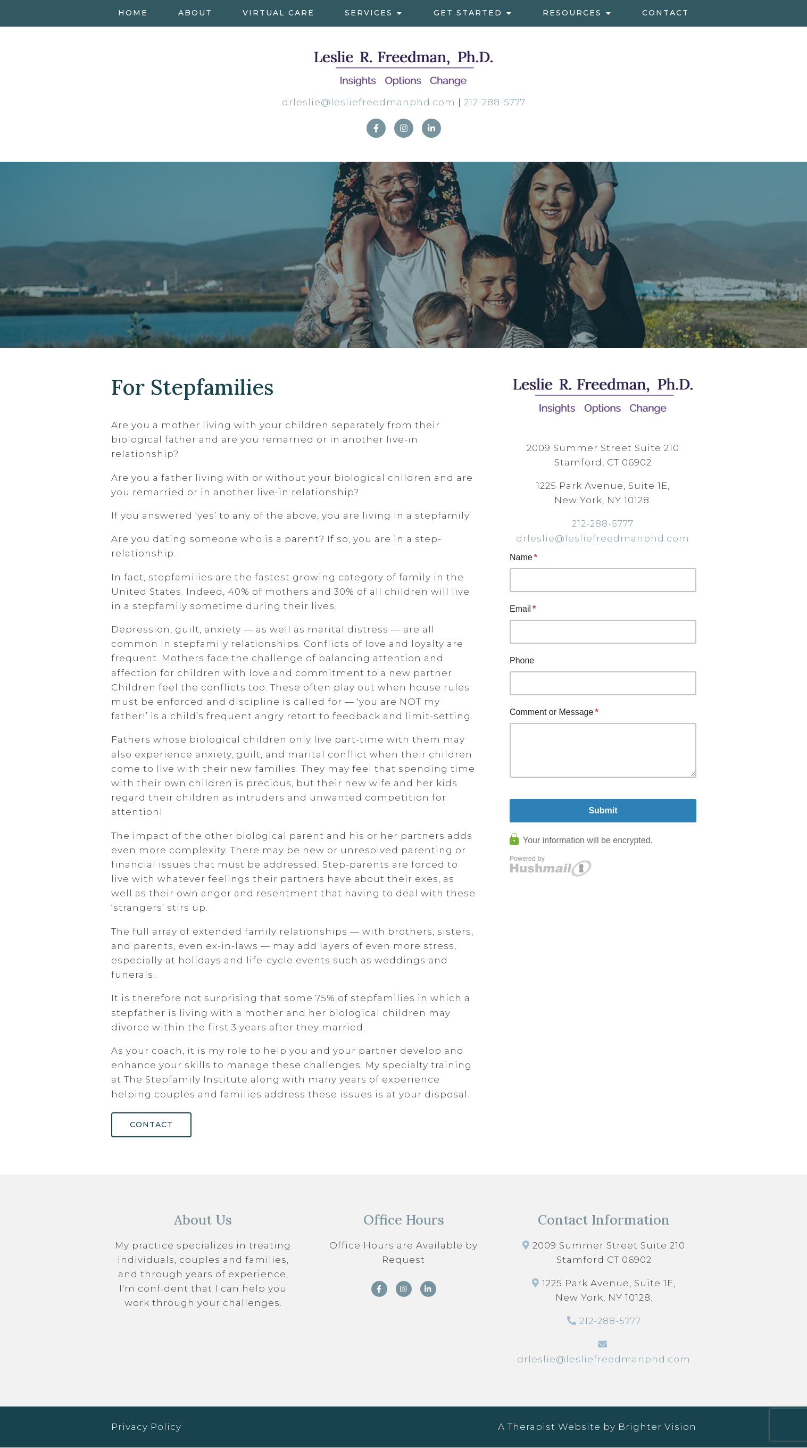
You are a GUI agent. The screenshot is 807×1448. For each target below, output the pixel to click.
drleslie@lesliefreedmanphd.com (368, 102)
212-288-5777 (495, 102)
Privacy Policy (146, 1427)
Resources (572, 13)
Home (133, 13)
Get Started (468, 13)
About (195, 13)
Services (369, 13)
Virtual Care (278, 13)
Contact (665, 13)
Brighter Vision (657, 1427)
